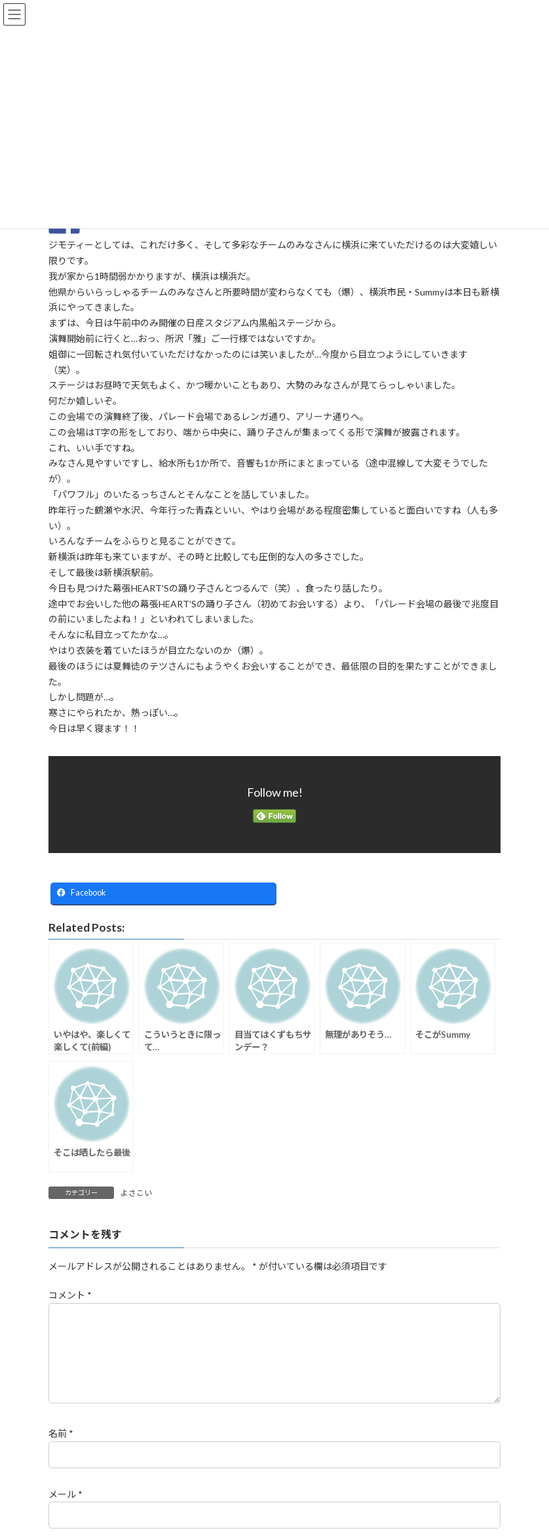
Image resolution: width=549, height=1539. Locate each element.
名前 (60, 1449)
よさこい (136, 1193)
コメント (70, 1295)
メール (65, 1509)
